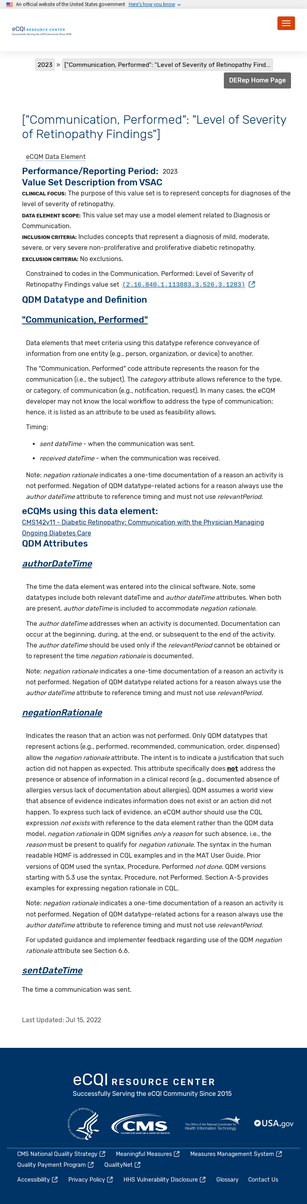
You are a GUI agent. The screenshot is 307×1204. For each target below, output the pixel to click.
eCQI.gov (153, 1085)
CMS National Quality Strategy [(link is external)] (61, 1153)
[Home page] (42, 30)
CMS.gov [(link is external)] (141, 1123)
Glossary (227, 1179)
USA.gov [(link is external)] (274, 1123)
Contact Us (263, 1179)
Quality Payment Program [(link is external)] (56, 1164)
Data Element (65, 157)
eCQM (35, 157)
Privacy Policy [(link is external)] (91, 1179)
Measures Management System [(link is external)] (236, 1153)
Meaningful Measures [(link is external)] (148, 1153)
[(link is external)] (188, 284)
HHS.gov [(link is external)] (84, 1123)
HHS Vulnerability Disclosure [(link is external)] (165, 1179)
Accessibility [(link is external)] (38, 1179)
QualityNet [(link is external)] (123, 1164)
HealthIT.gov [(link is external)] (213, 1123)
